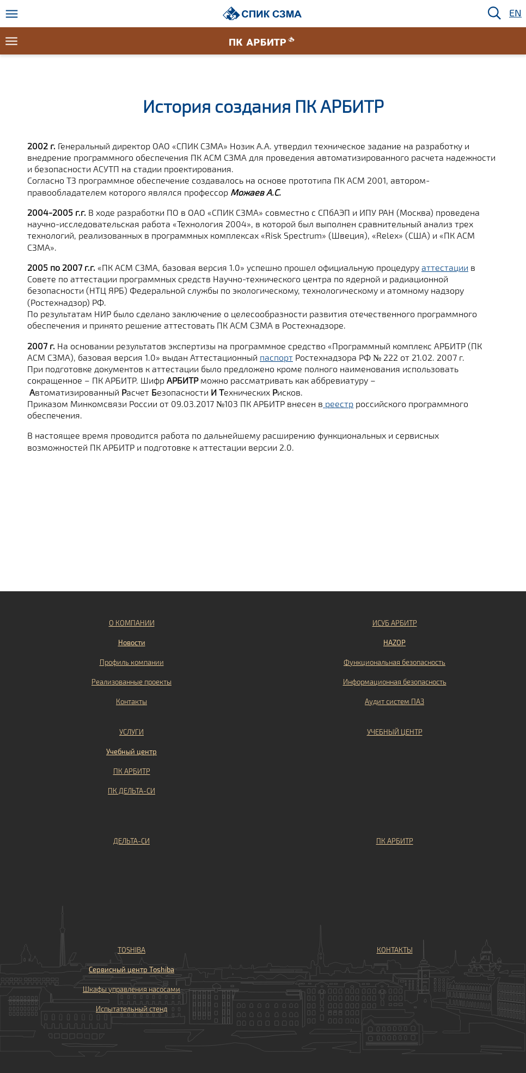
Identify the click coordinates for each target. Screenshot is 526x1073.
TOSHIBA (131, 949)
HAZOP (394, 642)
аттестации (444, 267)
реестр (338, 403)
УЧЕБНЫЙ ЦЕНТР (395, 732)
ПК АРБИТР (131, 771)
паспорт (276, 357)
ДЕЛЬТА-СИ (131, 840)
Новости (131, 642)
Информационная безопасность (395, 681)
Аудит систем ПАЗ (394, 701)
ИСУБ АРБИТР (394, 623)
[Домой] (262, 13)
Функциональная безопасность (394, 662)
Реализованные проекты (131, 681)
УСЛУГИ (131, 732)
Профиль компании (132, 662)
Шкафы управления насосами (131, 989)
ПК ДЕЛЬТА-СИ (131, 790)
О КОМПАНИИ (132, 623)
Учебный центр (131, 751)
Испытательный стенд (131, 1008)
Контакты (131, 701)
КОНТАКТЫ (395, 949)
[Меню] (11, 14)
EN (514, 13)
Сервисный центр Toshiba (131, 969)
